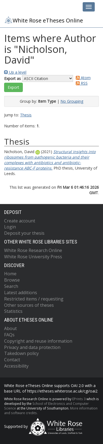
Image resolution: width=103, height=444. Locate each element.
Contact (12, 360)
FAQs (9, 335)
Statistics (13, 311)
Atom (82, 77)
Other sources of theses (29, 305)
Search (11, 286)
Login (10, 227)
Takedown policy (21, 353)
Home (10, 274)
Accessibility (16, 366)
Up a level (15, 72)
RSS (81, 83)
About (10, 328)
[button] (13, 87)
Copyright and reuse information (38, 341)
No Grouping (71, 101)
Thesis (26, 115)
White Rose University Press (33, 257)
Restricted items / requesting (33, 299)
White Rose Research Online (33, 250)
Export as (12, 78)
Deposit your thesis (24, 233)
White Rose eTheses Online (43, 20)
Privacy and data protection (32, 347)
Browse (12, 280)
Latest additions (20, 293)
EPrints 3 (79, 399)
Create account (19, 221)
